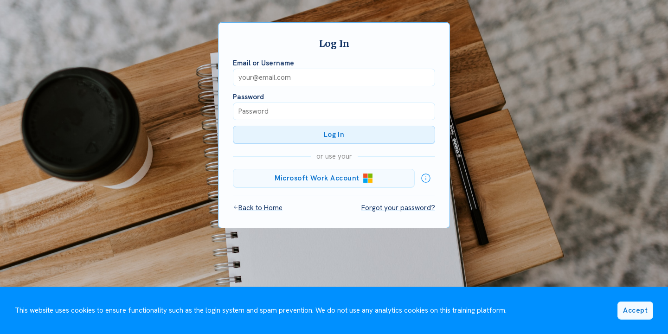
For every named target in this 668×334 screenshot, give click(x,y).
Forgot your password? (398, 207)
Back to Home (258, 207)
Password (248, 97)
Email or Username (263, 63)
